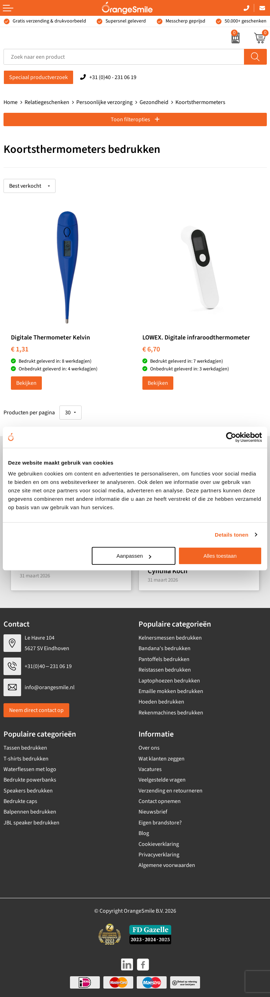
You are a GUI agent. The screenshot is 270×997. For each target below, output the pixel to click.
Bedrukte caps (20, 801)
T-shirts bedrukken (26, 759)
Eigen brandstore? (160, 823)
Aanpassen (133, 556)
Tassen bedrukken (25, 748)
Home (11, 102)
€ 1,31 (19, 349)
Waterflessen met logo (30, 769)
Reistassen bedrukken (165, 670)
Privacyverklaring (159, 855)
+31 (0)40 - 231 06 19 (112, 77)
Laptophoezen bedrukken (169, 681)
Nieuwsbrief (153, 812)
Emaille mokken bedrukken (171, 691)
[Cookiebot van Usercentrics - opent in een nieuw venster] (231, 437)
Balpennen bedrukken (30, 812)
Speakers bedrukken (28, 791)
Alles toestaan (220, 556)
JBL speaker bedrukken (31, 823)
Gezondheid (154, 102)
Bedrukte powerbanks (30, 780)
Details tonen (231, 535)
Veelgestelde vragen (162, 780)
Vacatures (150, 769)
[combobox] (124, 57)
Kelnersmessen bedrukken (170, 638)
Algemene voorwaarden (167, 865)
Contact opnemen (160, 801)
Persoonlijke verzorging (104, 102)
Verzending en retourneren (170, 791)
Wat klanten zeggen (162, 759)
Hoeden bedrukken (161, 702)
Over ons (149, 748)
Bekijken (26, 383)
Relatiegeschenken (47, 102)
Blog (144, 833)
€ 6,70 (151, 349)
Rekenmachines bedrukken (171, 713)
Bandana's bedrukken (165, 648)
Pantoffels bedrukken (164, 659)
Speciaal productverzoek (38, 77)
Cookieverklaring (159, 844)
